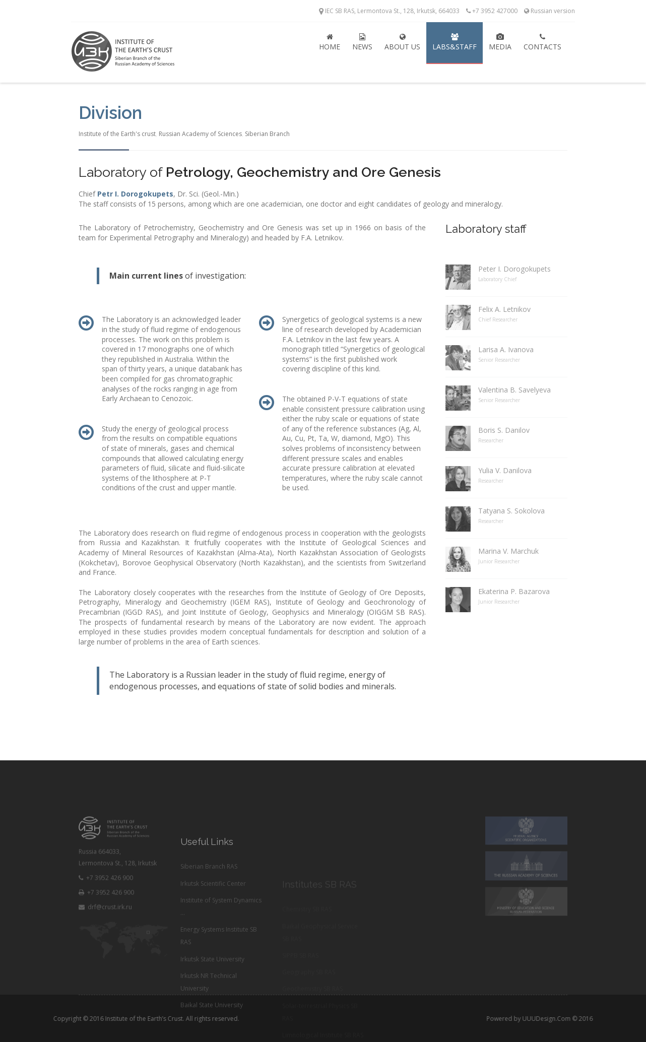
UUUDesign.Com (577, 1018)
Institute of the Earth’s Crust (113, 1018)
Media (500, 42)
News (362, 42)
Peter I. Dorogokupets (514, 269)
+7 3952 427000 (492, 11)
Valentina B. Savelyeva (514, 389)
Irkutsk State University (212, 998)
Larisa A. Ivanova (506, 349)
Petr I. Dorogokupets (135, 194)
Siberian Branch (267, 133)
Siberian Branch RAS (208, 906)
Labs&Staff (454, 42)
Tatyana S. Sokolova (511, 510)
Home (329, 42)
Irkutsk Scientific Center (213, 923)
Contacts (542, 42)
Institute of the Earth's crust (117, 133)
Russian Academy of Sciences (200, 133)
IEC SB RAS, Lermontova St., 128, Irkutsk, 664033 (389, 11)
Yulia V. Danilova (505, 470)
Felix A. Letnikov (504, 309)
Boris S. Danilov (504, 430)
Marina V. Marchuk (508, 551)
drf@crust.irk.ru (105, 937)
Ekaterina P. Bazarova (514, 591)
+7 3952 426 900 (106, 908)
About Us (402, 42)
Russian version (549, 11)
